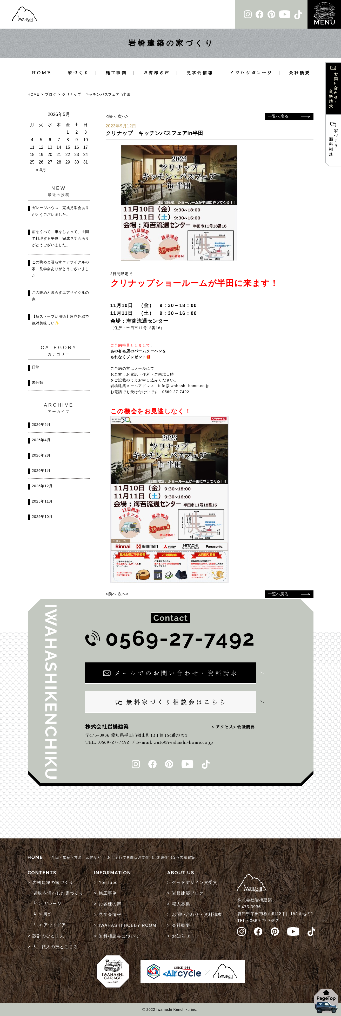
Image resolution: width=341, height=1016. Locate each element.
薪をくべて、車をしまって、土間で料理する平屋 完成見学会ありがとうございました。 (60, 238)
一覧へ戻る (278, 116)
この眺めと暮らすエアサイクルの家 (60, 295)
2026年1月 (41, 470)
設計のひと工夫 (48, 936)
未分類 (37, 382)
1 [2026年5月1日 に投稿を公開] (67, 132)
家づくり (78, 73)
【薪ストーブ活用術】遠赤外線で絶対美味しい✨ (60, 319)
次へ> (123, 116)
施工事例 (116, 73)
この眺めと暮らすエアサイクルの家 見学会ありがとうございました (60, 268)
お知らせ (181, 936)
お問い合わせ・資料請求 (197, 914)
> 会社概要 (244, 727)
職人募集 (181, 904)
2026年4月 (41, 440)
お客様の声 (156, 73)
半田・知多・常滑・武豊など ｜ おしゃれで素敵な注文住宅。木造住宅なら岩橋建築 (111, 857)
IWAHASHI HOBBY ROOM (127, 925)
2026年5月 (41, 424)
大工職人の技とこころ (55, 947)
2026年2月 (41, 455)
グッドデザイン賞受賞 (194, 882)
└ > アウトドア (49, 925)
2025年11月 (42, 501)
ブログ (50, 94)
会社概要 (299, 73)
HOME (41, 73)
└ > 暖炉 (43, 914)
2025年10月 (42, 516)
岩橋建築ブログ (188, 893)
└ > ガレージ (47, 903)
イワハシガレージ (251, 73)
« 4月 (41, 169)
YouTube (108, 882)
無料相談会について (119, 936)
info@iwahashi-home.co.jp (184, 386)
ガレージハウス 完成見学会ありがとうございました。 (60, 211)
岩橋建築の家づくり (52, 882)
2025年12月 (42, 486)
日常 (35, 367)
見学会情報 (199, 73)
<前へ (111, 116)
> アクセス (222, 727)
